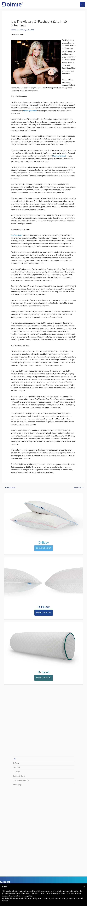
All (15, 758)
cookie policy (27, 896)
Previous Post (9, 487)
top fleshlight (16, 235)
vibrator (14, 29)
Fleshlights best (30, 110)
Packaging (17, 784)
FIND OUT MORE (43, 548)
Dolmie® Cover (19, 776)
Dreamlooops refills (21, 780)
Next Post (79, 487)
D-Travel (16, 771)
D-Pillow (16, 767)
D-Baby (16, 763)
